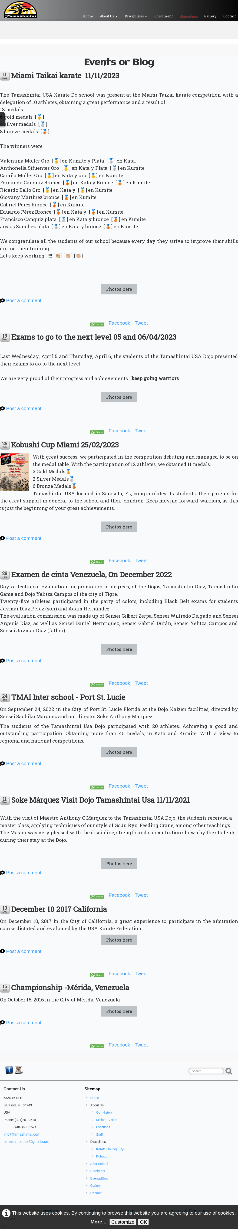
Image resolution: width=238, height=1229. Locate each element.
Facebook (119, 323)
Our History (104, 1112)
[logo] (20, 9)
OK (143, 1222)
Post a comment (23, 300)
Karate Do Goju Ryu (110, 1149)
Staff (99, 1134)
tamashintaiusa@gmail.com (26, 1142)
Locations (103, 1127)
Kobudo (101, 1156)
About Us (109, 16)
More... (98, 1221)
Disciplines (136, 16)
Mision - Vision (106, 1120)
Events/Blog (99, 1178)
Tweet (141, 323)
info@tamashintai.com (21, 1134)
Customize (122, 1222)
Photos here (119, 289)
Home (88, 16)
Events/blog (188, 16)
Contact (96, 1193)
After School (99, 1164)
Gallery (210, 16)
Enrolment (163, 16)
